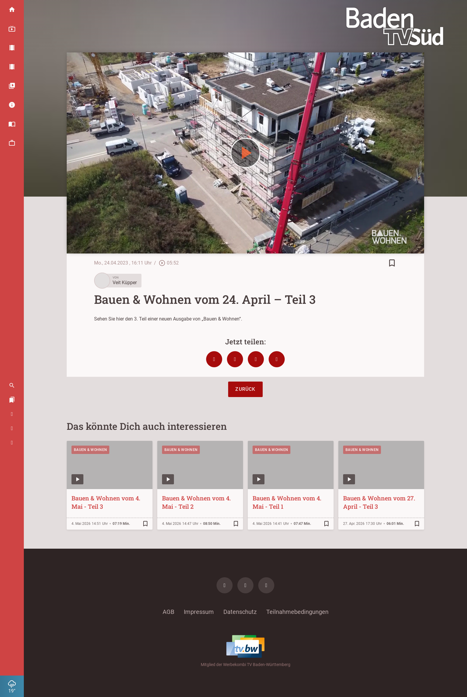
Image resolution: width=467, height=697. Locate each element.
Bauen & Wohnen (90, 450)
